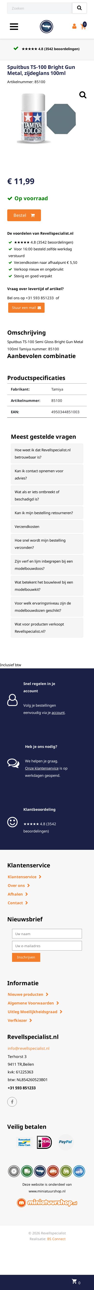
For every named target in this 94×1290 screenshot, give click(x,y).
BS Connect (56, 1239)
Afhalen (15, 894)
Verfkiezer (17, 1020)
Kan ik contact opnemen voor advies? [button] (39, 474)
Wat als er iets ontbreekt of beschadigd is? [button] (37, 495)
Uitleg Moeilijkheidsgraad (32, 1011)
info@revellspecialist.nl (28, 1048)
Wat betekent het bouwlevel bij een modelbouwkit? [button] (44, 586)
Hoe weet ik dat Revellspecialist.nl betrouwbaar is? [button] (43, 453)
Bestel (24, 215)
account (58, 712)
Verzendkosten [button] (27, 526)
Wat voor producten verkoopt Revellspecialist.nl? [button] (39, 628)
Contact (15, 902)
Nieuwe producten (25, 994)
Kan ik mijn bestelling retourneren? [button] (44, 512)
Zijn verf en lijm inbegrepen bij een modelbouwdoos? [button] (44, 565)
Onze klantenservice (42, 768)
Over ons (16, 885)
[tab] (47, 453)
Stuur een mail (26, 307)
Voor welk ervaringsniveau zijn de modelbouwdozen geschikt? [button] (43, 607)
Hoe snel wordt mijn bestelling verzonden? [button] (40, 544)
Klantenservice (22, 876)
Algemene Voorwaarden (31, 1003)
